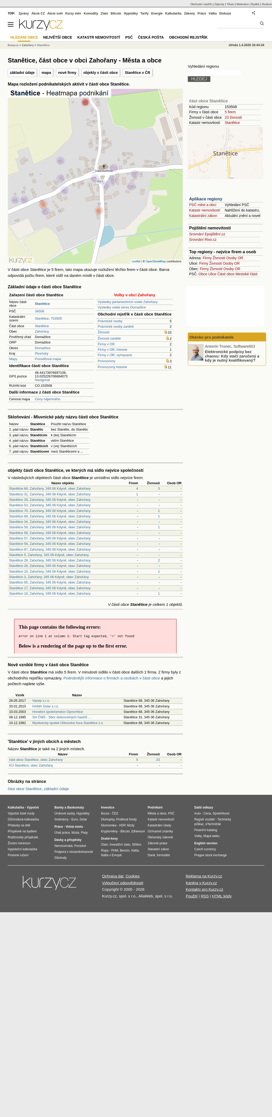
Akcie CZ (38, 13)
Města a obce (157, 813)
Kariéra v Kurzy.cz (201, 883)
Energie (157, 13)
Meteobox (243, 4)
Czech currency (205, 849)
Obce (203, 274)
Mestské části (246, 274)
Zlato (104, 13)
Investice (107, 807)
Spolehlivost (221, 813)
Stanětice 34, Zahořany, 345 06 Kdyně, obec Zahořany (50, 522)
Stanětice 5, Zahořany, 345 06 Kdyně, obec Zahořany (49, 555)
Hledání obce (24, 37)
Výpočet (33, 807)
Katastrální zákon (203, 216)
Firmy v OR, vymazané (115, 355)
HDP (122, 825)
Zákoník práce (157, 843)
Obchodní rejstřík (201, 4)
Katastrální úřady (159, 825)
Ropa (105, 850)
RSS (205, 896)
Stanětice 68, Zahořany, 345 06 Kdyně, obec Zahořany (50, 488)
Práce (202, 13)
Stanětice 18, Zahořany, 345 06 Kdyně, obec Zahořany (50, 593)
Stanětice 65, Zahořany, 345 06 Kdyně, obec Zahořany (50, 582)
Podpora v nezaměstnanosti (73, 852)
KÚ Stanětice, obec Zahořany (31, 765)
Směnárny (61, 819)
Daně (151, 855)
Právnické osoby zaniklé (116, 326)
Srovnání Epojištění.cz (207, 234)
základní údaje (22, 73)
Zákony (189, 13)
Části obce (225, 274)
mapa (46, 73)
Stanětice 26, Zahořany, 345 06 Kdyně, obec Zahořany (50, 566)
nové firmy (67, 73)
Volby (198, 836)
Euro (74, 819)
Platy (84, 832)
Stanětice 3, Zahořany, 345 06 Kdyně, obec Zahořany (49, 577)
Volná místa (74, 826)
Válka (213, 13)
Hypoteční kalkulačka (22, 849)
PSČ (129, 37)
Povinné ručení (18, 855)
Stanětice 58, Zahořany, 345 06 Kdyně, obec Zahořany (50, 533)
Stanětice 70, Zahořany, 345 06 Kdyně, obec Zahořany (50, 511)
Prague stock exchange (210, 855)
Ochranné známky (160, 831)
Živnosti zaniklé (109, 338)
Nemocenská (63, 846)
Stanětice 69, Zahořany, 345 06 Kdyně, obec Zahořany (50, 516)
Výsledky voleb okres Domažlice (122, 307)
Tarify (144, 13)
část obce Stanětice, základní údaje (38, 788)
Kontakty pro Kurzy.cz (204, 889)
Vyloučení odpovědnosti (122, 883)
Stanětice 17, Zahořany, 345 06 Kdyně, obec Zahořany (50, 588)
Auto (197, 813)
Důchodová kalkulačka (23, 819)
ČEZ (115, 813)
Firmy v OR (106, 344)
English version (205, 843)
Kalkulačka (173, 13)
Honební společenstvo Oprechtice (57, 712)
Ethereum (138, 831)
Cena (207, 813)
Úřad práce (62, 832)
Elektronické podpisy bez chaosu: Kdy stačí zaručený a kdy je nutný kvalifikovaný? (232, 355)
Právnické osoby (110, 321)
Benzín (125, 850)
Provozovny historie (112, 367)
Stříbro (136, 844)
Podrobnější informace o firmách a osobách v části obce (111, 678)
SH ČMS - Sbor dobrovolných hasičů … (61, 717)
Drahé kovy (109, 838)
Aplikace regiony (205, 199)
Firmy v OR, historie (112, 350)
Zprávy (24, 13)
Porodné (80, 846)
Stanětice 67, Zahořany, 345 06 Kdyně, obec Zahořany (50, 549)
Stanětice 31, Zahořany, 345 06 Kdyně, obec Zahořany (50, 494)
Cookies (133, 876)
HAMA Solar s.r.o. (45, 706)
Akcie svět (55, 13)
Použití (192, 896)
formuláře (163, 855)
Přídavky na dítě (19, 825)
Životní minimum (19, 843)
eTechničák (213, 824)
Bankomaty (75, 807)
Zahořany (42, 331)
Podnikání (155, 807)
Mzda (75, 832)
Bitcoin (116, 13)
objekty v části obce (100, 73)
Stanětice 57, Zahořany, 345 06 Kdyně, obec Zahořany (50, 538)
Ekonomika (108, 825)
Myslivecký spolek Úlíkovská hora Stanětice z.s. (68, 723)
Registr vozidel (204, 819)
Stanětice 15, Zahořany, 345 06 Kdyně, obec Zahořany (50, 571)
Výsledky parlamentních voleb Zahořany (128, 302)
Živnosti (103, 332)
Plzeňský (41, 353)
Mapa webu (211, 836)
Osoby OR (234, 258)
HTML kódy (222, 896)
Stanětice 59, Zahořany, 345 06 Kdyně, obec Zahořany (50, 527)
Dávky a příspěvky (68, 840)
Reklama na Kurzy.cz (204, 876)
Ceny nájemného (47, 399)
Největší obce (57, 37)
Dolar (83, 819)
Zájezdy (219, 4)
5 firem (230, 112)
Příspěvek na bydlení (22, 831)
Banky (59, 807)
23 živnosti (233, 117)
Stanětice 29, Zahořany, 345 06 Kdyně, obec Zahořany (50, 500)
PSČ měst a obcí (202, 205)
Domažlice (43, 348)
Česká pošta (151, 37)
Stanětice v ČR (137, 73)
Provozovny (106, 361)
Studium (267, 4)
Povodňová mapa (48, 359)
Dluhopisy (107, 819)
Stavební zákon (158, 849)
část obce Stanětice (208, 101)
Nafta (135, 850)
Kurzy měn (73, 13)
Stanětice (42, 326)
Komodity (91, 13)
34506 (39, 311)
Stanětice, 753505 (48, 318)
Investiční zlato (120, 844)
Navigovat (42, 380)
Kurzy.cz (13, 45)
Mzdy (131, 825)
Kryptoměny (109, 831)
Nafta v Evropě (111, 855)
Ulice (212, 274)
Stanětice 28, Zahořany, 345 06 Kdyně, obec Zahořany (50, 560)
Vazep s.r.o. (41, 700)
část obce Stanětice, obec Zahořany (36, 760)
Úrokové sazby (64, 813)
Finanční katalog (205, 830)
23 (158, 760)
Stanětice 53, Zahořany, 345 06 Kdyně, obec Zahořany (50, 505)
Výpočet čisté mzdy (21, 813)
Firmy (207, 258)
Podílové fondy (126, 819)
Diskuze (225, 13)
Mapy (13, 359)
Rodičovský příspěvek (23, 837)
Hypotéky (131, 13)
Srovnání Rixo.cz (203, 239)
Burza (105, 813)
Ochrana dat (113, 876)
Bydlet (255, 4)
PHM (114, 850)
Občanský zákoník (160, 837)
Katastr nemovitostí (204, 210)
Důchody (60, 858)
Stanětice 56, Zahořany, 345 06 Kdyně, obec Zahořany (50, 544)
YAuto (230, 4)
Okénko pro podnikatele (211, 337)
